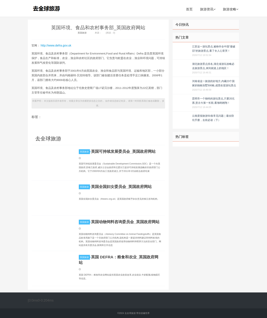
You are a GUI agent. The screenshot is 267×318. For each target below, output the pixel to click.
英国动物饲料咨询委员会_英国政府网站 (125, 222)
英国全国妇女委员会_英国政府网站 (121, 186)
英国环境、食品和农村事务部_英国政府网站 (98, 27)
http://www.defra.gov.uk (56, 45)
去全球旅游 (47, 8)
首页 (189, 9)
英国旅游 (82, 32)
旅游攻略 (230, 9)
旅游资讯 (207, 9)
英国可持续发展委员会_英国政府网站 (123, 151)
